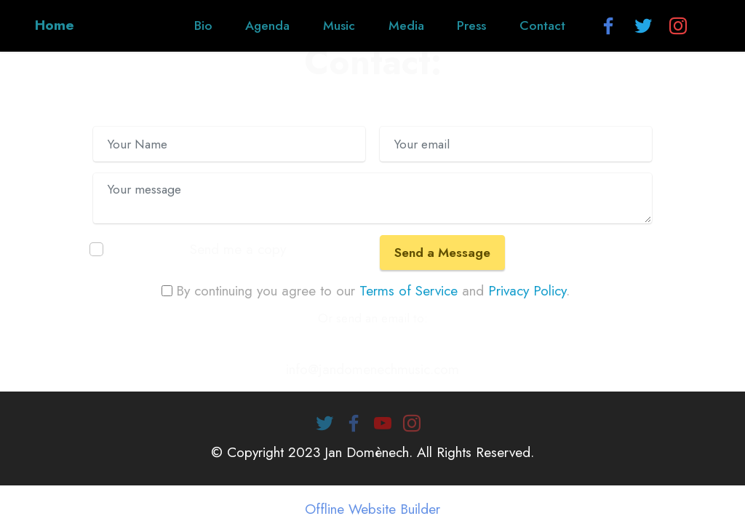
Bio (203, 25)
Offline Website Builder (372, 509)
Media (406, 25)
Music (339, 25)
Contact (542, 25)
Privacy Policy (527, 290)
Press (471, 25)
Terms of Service (408, 290)
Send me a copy (238, 249)
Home (54, 25)
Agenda (267, 25)
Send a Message (442, 252)
